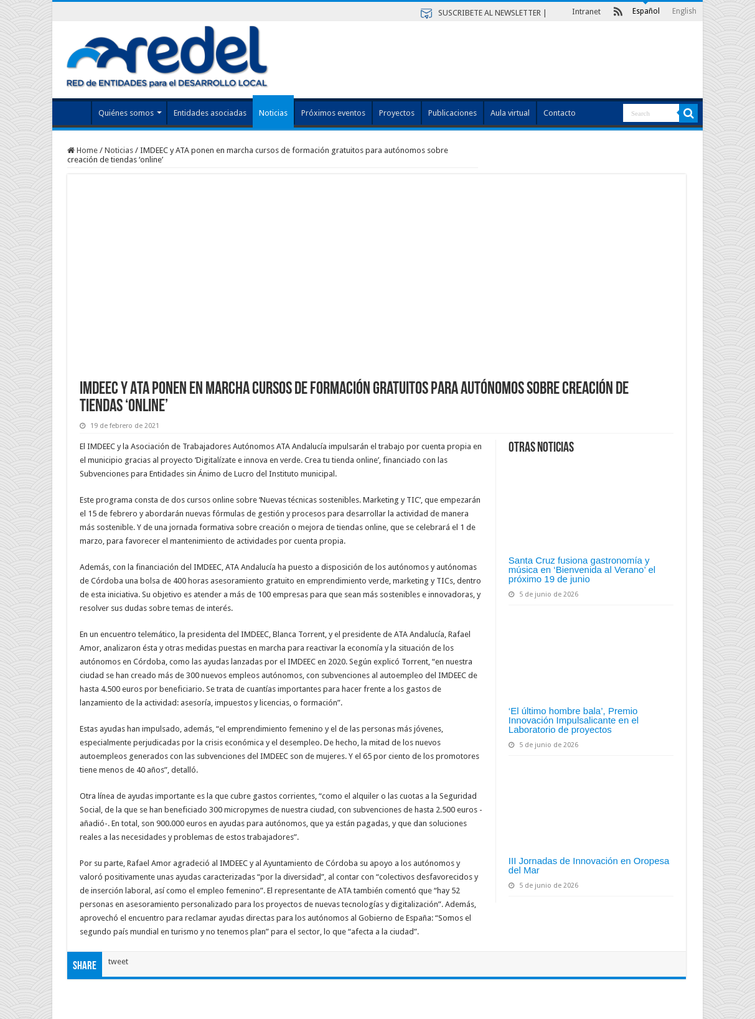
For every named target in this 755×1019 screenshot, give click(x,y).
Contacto (559, 113)
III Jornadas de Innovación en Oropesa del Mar (589, 865)
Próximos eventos (333, 113)
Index (75, 111)
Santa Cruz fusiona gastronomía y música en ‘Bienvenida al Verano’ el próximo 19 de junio (582, 569)
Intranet (586, 11)
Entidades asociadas (210, 113)
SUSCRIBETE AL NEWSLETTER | (492, 12)
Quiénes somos (126, 113)
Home (82, 150)
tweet (118, 961)
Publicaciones (452, 113)
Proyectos (397, 113)
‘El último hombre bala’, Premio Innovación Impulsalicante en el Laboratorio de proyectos (574, 720)
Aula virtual (510, 113)
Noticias (273, 113)
